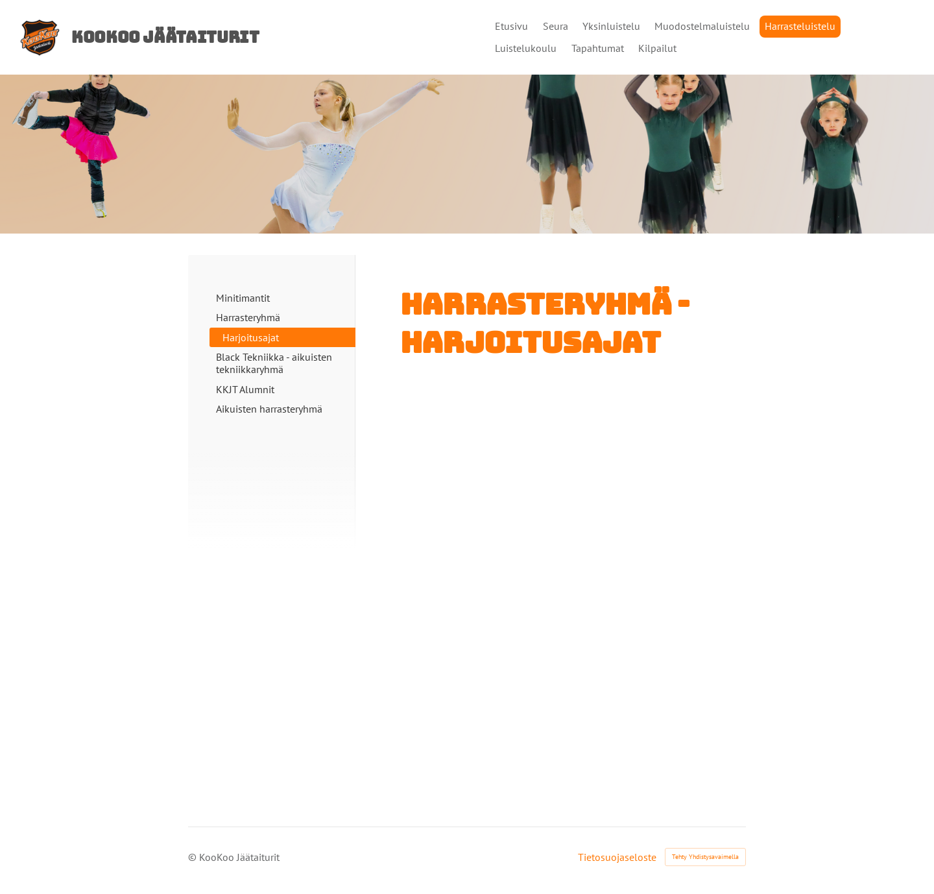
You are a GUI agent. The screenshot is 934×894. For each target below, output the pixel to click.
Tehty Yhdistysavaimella (705, 856)
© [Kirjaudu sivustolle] (193, 857)
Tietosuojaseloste (617, 857)
